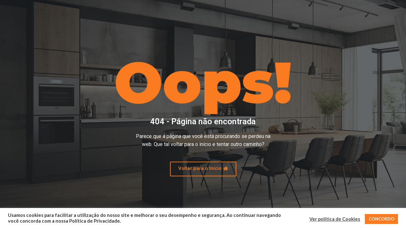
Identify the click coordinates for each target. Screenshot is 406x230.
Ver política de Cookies (334, 219)
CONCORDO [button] (381, 218)
